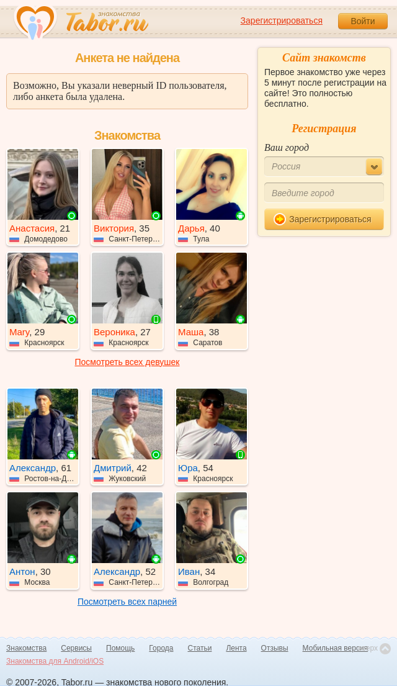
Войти (362, 21)
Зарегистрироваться (282, 20)
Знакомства (26, 648)
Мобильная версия (335, 648)
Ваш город (286, 147)
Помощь (120, 648)
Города (161, 648)
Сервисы (76, 648)
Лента (236, 648)
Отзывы (274, 648)
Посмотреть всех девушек (127, 362)
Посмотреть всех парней (127, 602)
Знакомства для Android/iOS (55, 661)
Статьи (200, 648)
